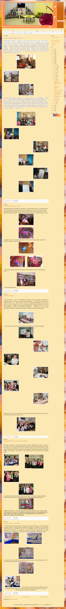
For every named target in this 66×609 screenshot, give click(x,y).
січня (55, 103)
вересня (55, 70)
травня (55, 77)
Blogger (50, 604)
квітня (55, 79)
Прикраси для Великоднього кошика (12, 206)
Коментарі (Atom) (13, 599)
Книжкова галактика (57, 31)
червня (55, 75)
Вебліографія (41, 31)
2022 (54, 52)
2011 (54, 110)
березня (55, 99)
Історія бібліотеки (55, 41)
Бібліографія (21, 31)
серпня (55, 72)
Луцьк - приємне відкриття (7, 33)
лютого (55, 101)
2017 (54, 59)
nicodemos (41, 604)
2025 (54, 49)
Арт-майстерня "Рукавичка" (7, 31)
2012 (54, 108)
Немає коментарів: (8, 200)
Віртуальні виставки (48, 31)
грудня (55, 65)
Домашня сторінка (56, 40)
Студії (53, 43)
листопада (56, 66)
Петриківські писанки (9, 295)
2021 (54, 54)
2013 (54, 107)
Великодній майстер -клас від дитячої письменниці (16, 441)
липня (55, 74)
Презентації (28, 33)
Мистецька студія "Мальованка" (19, 33)
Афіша (15, 31)
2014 (54, 105)
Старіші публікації (44, 596)
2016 (54, 61)
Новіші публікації (7, 596)
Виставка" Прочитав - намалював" (12, 523)
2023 (54, 50)
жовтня (55, 68)
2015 (54, 63)
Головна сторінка (26, 596)
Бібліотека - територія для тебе (30, 31)
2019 (54, 56)
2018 (54, 58)
